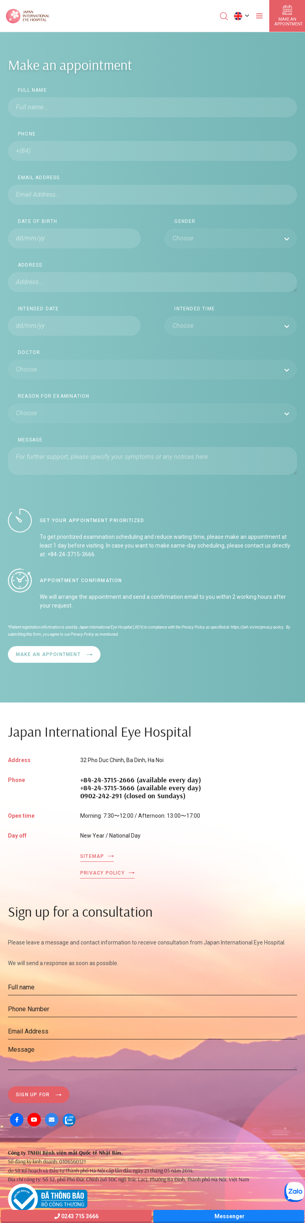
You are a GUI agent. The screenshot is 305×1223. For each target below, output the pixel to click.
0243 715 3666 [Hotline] (76, 1216)
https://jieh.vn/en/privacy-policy (256, 627)
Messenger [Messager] (229, 1216)
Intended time (194, 309)
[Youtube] (34, 1119)
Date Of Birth (38, 221)
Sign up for (33, 1094)
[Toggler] (259, 16)
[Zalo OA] (69, 1119)
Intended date (38, 309)
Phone (27, 134)
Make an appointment (48, 654)
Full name (32, 90)
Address (30, 265)
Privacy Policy (102, 873)
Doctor (29, 352)
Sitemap (92, 856)
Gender (184, 221)
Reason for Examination (53, 396)
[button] (241, 16)
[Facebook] (16, 1119)
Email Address (39, 177)
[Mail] (51, 1119)
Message (30, 440)
